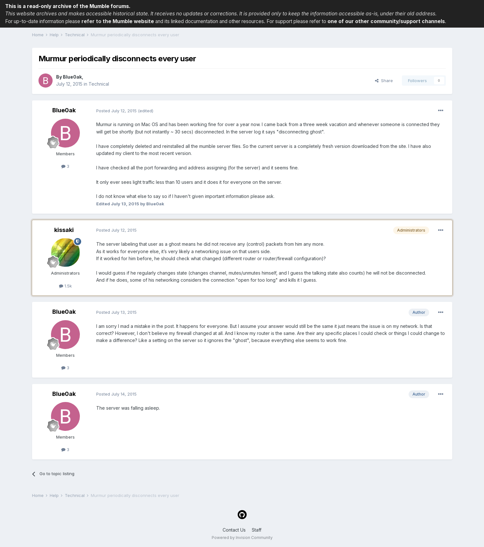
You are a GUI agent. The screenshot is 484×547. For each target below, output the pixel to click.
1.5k (65, 285)
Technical (99, 84)
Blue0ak (72, 77)
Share (384, 80)
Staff (256, 530)
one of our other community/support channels (386, 21)
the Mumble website (128, 21)
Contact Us (234, 530)
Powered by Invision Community (242, 537)
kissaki (64, 229)
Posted (116, 110)
